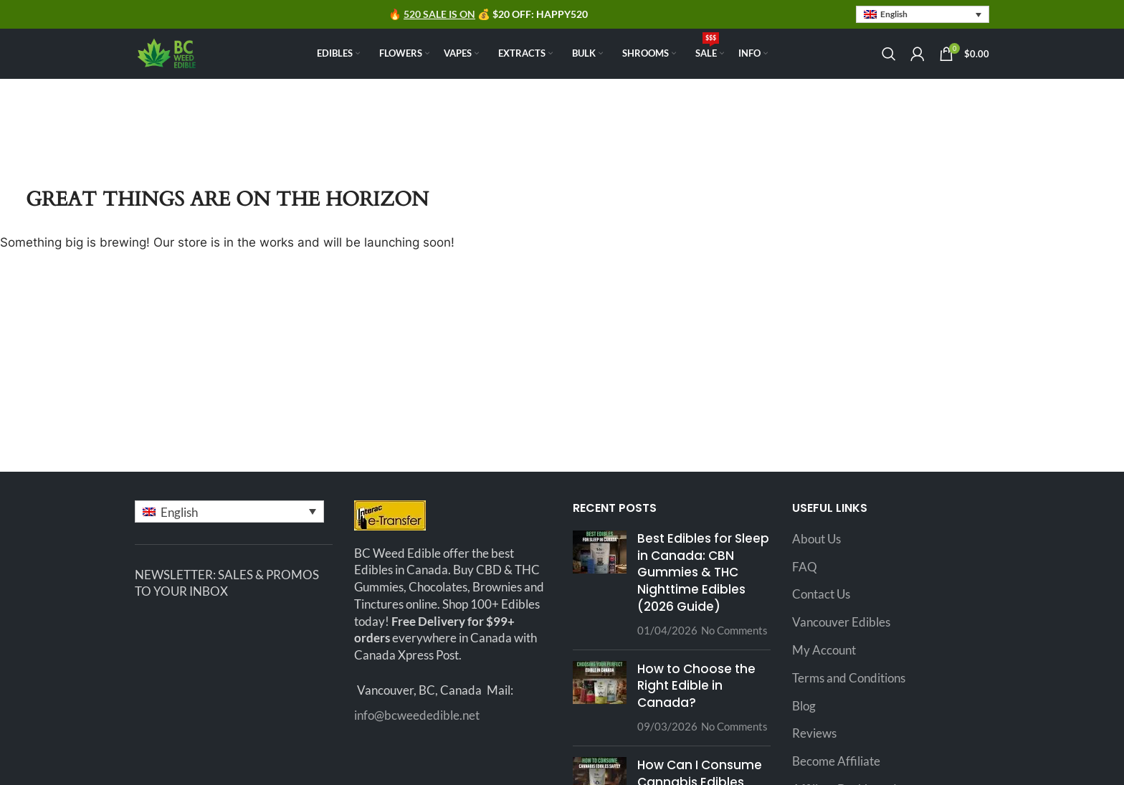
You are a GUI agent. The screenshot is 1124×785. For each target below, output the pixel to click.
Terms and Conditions (848, 677)
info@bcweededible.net (417, 715)
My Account (824, 649)
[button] (922, 15)
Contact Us (821, 593)
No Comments (734, 630)
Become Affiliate (836, 761)
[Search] (889, 53)
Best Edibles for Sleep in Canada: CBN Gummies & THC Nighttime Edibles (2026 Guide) (703, 572)
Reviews (814, 733)
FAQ (804, 566)
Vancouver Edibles (841, 621)
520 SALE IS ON (439, 14)
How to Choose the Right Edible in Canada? (696, 686)
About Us (816, 538)
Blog (804, 705)
